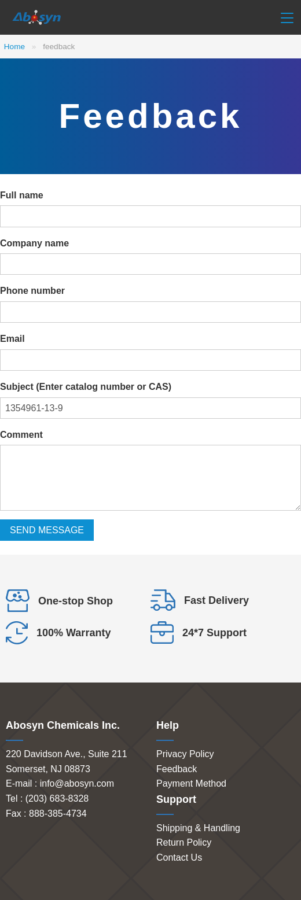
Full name (21, 195)
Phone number (32, 291)
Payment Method (191, 783)
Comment (21, 435)
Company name (34, 243)
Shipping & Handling (198, 828)
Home (14, 46)
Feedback (176, 769)
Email (12, 339)
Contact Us (179, 857)
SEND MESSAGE (47, 530)
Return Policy (183, 842)
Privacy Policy (185, 754)
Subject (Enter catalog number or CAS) (85, 387)
